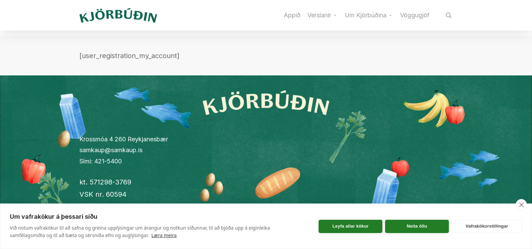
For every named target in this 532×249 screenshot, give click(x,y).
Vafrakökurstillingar (487, 226)
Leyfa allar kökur (350, 226)
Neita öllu (417, 226)
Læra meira (163, 235)
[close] (521, 205)
